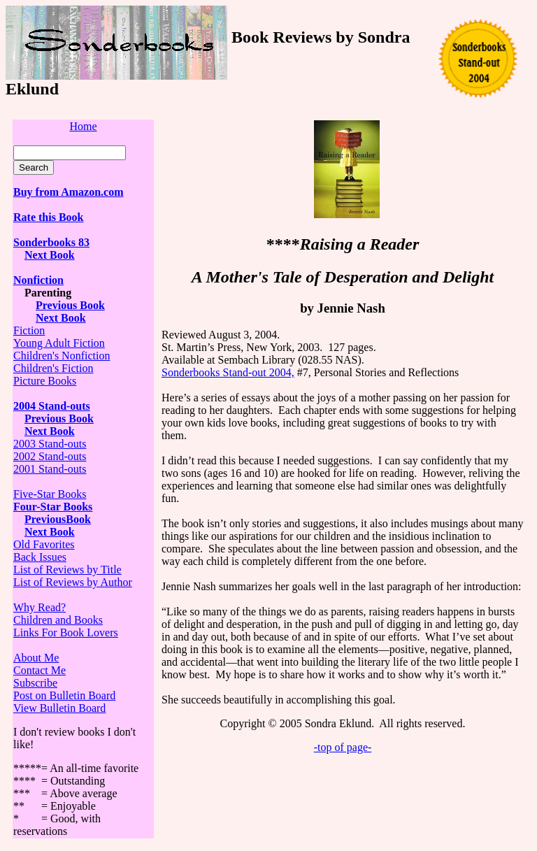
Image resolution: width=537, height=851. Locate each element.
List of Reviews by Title (67, 569)
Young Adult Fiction (59, 343)
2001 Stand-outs (49, 469)
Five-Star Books (49, 494)
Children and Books (58, 620)
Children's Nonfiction (61, 356)
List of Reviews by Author (72, 582)
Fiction (29, 330)
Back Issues (39, 557)
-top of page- (343, 747)
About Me (36, 658)
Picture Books (44, 381)
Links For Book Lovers (65, 632)
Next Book (49, 532)
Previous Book (70, 305)
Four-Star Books (52, 507)
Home (82, 126)
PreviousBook (57, 519)
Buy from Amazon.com (68, 192)
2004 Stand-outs (51, 406)
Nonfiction (38, 280)
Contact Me (39, 670)
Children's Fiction (53, 368)
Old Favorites (44, 544)
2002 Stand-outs (49, 456)
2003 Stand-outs (49, 444)
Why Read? (39, 607)
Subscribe (35, 683)
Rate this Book (48, 217)
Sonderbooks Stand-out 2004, (228, 372)
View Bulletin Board (59, 708)
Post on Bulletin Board (64, 695)
